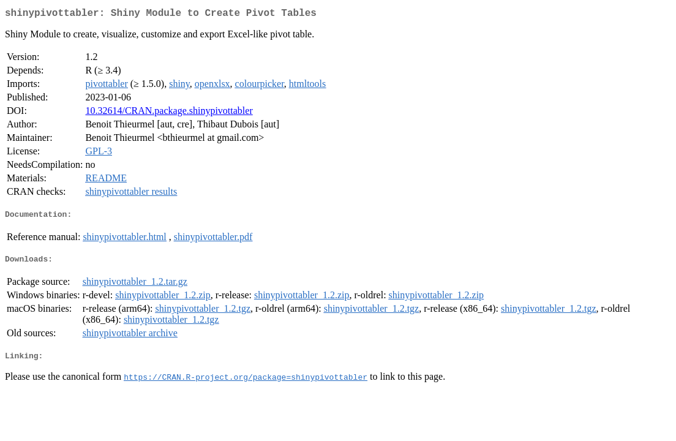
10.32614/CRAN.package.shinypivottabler (168, 113)
